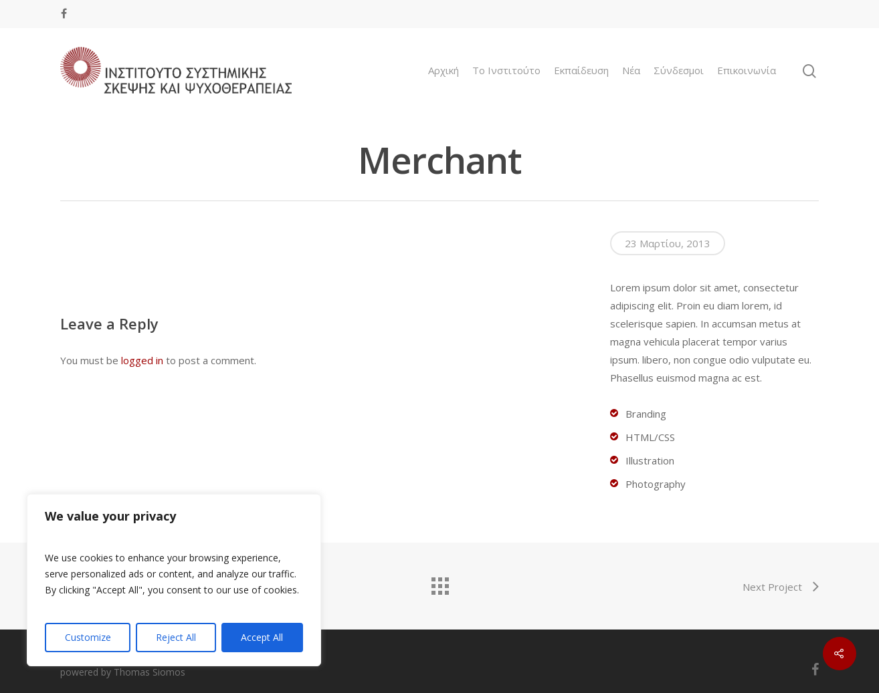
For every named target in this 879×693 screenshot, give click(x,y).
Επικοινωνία (746, 70)
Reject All (176, 637)
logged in (142, 360)
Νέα (631, 70)
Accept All (262, 637)
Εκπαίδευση (581, 70)
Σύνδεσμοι (679, 70)
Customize (88, 637)
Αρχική (443, 70)
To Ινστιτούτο (506, 70)
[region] (174, 580)
